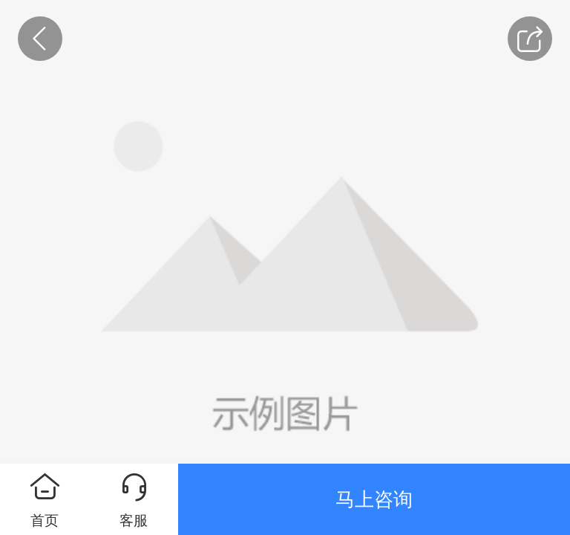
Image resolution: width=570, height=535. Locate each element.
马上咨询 (374, 499)
